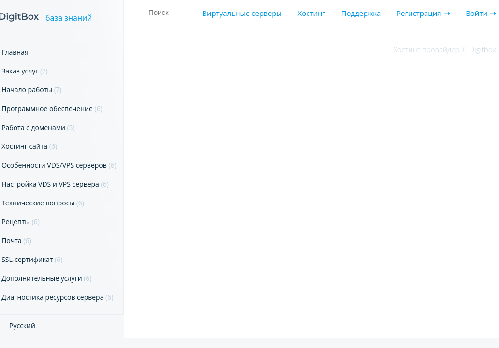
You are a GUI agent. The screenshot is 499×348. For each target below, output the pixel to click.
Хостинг (311, 13)
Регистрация (418, 13)
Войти (476, 13)
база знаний (68, 18)
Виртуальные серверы (242, 13)
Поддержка (361, 13)
